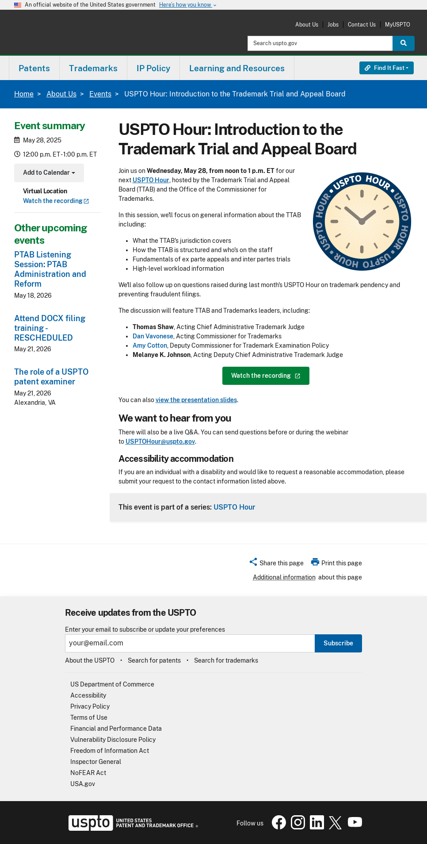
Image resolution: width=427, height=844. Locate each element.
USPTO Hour (234, 507)
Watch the (56, 200)
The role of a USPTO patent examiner (51, 376)
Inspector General (95, 761)
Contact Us (362, 24)
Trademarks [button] (93, 68)
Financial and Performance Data (116, 728)
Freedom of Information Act (109, 750)
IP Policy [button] (153, 68)
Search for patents (154, 660)
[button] (276, 564)
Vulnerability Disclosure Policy (113, 739)
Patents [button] (34, 68)
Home (24, 94)
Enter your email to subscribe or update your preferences (145, 629)
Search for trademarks (226, 660)
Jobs (333, 24)
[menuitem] (34, 68)
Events (100, 94)
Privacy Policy (90, 706)
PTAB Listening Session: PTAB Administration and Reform (50, 269)
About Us (306, 24)
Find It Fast (384, 68)
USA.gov (82, 783)
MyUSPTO (397, 24)
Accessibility (88, 695)
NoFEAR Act (88, 772)
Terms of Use (88, 717)
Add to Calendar (48, 173)
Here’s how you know (188, 5)
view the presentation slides (196, 399)
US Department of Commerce (112, 684)
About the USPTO (89, 660)
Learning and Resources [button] (237, 68)
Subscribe (338, 643)
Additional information (284, 577)
